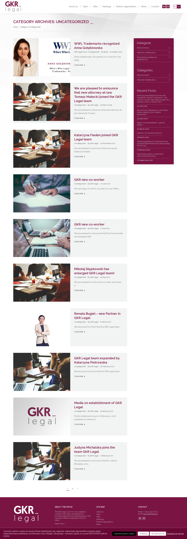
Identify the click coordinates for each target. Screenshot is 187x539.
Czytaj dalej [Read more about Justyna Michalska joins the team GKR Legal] (79, 469)
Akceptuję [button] (143, 534)
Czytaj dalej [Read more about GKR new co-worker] (79, 193)
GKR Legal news (80, 52)
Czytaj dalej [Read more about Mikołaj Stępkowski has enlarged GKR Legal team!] (79, 290)
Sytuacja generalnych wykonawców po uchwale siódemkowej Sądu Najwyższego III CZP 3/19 (153, 143)
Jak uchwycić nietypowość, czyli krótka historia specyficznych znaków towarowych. (152, 112)
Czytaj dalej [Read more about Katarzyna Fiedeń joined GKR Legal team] (79, 156)
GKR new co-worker (89, 180)
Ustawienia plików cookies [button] (124, 534)
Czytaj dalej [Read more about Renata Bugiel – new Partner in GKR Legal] (79, 332)
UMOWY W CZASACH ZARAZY (149, 133)
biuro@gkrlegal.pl (150, 514)
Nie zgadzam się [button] (157, 534)
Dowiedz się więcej (175, 533)
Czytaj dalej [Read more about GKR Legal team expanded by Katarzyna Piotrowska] (79, 376)
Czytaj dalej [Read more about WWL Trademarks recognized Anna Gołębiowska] (79, 65)
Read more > (60, 524)
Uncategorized (93, 52)
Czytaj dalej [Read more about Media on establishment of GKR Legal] (79, 424)
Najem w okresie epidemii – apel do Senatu (151, 124)
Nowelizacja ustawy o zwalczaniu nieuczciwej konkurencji (150, 155)
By (104, 52)
